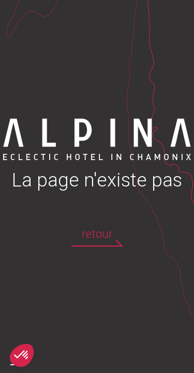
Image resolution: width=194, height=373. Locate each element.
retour (97, 233)
